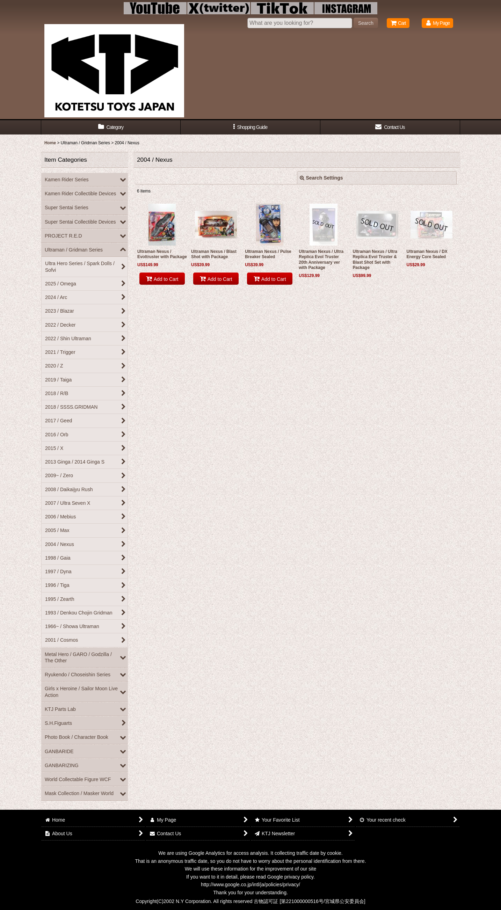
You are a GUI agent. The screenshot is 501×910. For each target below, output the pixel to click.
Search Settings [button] (321, 178)
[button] (250, 127)
